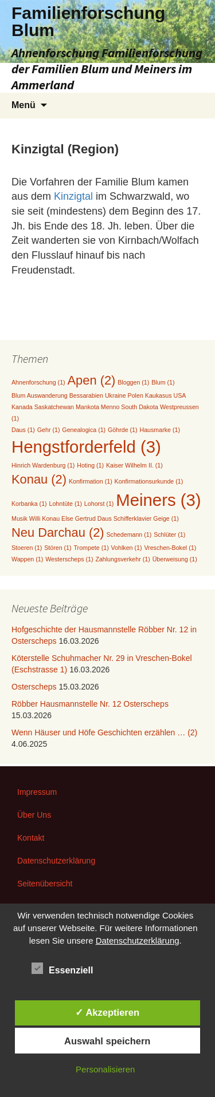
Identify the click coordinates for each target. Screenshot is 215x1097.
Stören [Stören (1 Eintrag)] (57, 547)
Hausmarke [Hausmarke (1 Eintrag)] (159, 429)
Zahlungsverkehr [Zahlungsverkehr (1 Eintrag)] (122, 559)
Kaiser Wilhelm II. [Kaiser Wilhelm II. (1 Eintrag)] (134, 465)
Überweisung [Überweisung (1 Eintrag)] (175, 559)
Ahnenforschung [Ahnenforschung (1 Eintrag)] (38, 382)
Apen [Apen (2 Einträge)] (92, 380)
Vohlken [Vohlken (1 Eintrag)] (126, 547)
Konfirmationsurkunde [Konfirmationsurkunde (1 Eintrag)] (149, 481)
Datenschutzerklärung (56, 860)
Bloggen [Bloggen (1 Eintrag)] (133, 382)
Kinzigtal (75, 196)
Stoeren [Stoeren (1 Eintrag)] (26, 547)
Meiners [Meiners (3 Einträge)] (158, 499)
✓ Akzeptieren (107, 1012)
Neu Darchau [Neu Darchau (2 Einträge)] (57, 532)
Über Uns (34, 814)
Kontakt (30, 837)
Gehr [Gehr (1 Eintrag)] (48, 429)
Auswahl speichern (107, 1041)
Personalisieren (105, 1069)
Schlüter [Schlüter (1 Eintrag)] (169, 534)
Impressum (37, 792)
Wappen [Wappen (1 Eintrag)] (27, 559)
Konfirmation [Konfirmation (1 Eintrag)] (90, 481)
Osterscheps (34, 686)
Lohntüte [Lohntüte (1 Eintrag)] (65, 503)
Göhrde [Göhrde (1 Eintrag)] (123, 429)
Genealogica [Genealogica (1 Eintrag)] (83, 429)
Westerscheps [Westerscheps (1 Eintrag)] (69, 559)
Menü (23, 105)
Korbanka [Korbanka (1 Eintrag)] (29, 503)
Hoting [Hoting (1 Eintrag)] (90, 465)
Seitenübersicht (45, 883)
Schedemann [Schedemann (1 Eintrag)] (129, 534)
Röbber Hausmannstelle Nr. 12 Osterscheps (90, 703)
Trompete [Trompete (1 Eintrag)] (90, 547)
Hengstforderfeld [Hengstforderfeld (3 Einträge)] (86, 446)
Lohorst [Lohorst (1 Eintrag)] (99, 503)
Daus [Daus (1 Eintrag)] (23, 429)
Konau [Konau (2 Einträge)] (39, 479)
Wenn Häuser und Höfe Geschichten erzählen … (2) (104, 732)
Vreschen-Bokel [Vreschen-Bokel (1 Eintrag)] (170, 547)
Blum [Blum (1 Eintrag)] (162, 382)
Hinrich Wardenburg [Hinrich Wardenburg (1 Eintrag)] (43, 465)
